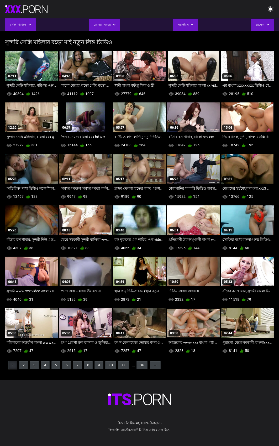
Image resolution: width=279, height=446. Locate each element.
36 (142, 365)
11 (124, 365)
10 (111, 365)
